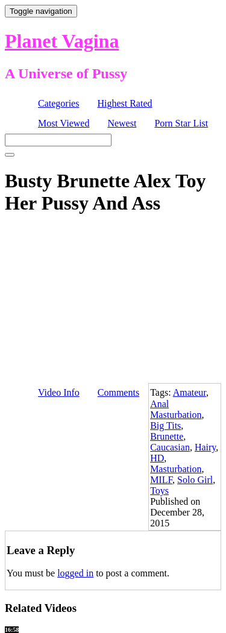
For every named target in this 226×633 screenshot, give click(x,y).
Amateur (189, 392)
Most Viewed (63, 123)
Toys (159, 490)
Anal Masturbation (175, 409)
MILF (161, 480)
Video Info (59, 392)
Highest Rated (124, 103)
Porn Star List (181, 123)
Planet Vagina (62, 41)
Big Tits (165, 425)
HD (157, 458)
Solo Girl (195, 480)
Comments (118, 392)
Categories (58, 103)
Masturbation (175, 469)
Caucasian (170, 447)
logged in (75, 573)
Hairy (205, 447)
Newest (121, 123)
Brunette (166, 436)
